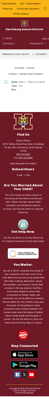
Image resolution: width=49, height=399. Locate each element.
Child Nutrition (9, 3)
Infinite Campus (21, 13)
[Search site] (45, 8)
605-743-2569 (26, 157)
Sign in (44, 38)
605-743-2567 (23, 154)
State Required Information (23, 163)
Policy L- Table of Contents (32, 82)
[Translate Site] (38, 43)
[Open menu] (7, 38)
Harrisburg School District (16, 54)
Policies (31, 68)
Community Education (28, 8)
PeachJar (8, 8)
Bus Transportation (30, 3)
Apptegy (30, 393)
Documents (41, 54)
